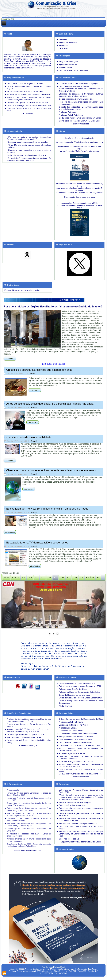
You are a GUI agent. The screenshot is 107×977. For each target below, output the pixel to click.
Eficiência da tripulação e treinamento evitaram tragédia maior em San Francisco (81, 95)
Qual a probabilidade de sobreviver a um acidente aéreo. (81, 770)
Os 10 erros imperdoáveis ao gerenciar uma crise (80, 118)
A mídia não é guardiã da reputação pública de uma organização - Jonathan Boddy (29, 720)
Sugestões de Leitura (68, 42)
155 (68, 577)
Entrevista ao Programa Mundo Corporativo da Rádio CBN (81, 791)
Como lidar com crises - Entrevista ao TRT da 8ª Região (81, 827)
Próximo (90, 577)
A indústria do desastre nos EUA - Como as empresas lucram (29, 835)
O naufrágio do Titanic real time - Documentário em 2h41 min (29, 830)
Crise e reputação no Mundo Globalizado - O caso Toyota (29, 87)
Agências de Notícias (68, 64)
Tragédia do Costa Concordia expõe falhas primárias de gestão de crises (29, 98)
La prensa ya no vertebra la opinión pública (25, 734)
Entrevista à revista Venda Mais (72, 805)
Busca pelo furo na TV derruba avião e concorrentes (37, 542)
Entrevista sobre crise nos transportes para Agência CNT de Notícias (81, 809)
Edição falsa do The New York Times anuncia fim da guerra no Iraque (47, 508)
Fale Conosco (47, 967)
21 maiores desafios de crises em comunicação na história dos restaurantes (81, 765)
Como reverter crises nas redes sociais (75, 742)
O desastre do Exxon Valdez (71, 731)
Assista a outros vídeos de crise (27, 850)
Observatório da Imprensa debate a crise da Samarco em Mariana (29, 819)
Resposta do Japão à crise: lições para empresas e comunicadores (81, 103)
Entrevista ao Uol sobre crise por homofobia (77, 823)
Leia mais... (10, 359)
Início (6, 577)
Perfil (63, 967)
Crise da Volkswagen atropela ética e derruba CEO (29, 105)
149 (30, 577)
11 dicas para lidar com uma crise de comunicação (28, 94)
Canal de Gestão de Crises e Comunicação (77, 683)
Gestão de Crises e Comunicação (79, 138)
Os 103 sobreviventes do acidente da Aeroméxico (80, 774)
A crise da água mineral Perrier (72, 753)
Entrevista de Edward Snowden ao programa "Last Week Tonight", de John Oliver (29, 809)
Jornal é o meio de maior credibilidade (28, 437)
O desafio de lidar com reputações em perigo (78, 83)
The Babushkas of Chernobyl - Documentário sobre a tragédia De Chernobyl (29, 814)
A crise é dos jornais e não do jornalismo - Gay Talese (29, 725)
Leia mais (29, 113)
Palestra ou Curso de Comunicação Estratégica (79, 692)
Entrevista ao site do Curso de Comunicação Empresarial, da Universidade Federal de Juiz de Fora (81, 833)
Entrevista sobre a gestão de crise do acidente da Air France (81, 814)
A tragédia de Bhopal (68, 728)
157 (81, 577)
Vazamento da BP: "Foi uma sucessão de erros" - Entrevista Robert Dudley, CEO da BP (29, 730)
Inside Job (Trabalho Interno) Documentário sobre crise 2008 (29, 799)
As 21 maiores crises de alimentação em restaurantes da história (81, 749)
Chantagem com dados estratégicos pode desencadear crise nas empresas (51, 470)
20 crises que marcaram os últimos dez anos (78, 734)
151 (43, 577)
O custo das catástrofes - (70, 107)
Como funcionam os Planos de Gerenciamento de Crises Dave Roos (81, 90)
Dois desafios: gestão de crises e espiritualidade (27, 102)
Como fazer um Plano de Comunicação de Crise (79, 121)
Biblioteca (63, 40)
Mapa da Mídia (65, 67)
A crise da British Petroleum (71, 115)
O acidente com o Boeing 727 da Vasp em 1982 (79, 745)
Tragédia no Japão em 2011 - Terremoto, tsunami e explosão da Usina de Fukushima (29, 845)
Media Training (65, 706)
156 (75, 577)
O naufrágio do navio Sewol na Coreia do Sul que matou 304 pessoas (29, 804)
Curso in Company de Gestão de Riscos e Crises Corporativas (81, 702)
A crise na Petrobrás (67, 112)
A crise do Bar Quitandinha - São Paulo (75, 761)
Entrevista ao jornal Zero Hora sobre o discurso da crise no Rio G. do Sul (81, 819)
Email (32, 373)
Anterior (15, 577)
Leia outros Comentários (53, 364)
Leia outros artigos (81, 124)
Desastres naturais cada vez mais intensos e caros (81, 108)
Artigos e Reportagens (68, 61)
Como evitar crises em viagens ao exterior (25, 83)
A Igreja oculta (13, 790)
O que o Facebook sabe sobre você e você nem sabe (29, 109)
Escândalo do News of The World (73, 725)
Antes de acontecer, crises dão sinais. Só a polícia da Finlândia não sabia (49, 403)
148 (23, 577)
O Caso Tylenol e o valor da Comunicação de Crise (81, 719)
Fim (98, 577)
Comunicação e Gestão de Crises (73, 70)
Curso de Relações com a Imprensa (74, 695)
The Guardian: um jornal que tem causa (24, 737)
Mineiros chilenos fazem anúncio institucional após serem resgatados (29, 840)
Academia (63, 45)
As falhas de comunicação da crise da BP (25, 91)
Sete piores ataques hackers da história (76, 736)
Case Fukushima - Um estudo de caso (75, 739)
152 (49, 577)
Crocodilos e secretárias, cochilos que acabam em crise (39, 369)
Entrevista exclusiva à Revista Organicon (76, 802)
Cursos (65, 48)
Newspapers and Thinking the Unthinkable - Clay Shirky (29, 741)
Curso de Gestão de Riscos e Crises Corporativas (80, 698)
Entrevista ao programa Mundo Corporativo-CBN (80, 686)
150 (36, 577)
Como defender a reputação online (74, 86)
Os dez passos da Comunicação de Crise (76, 99)
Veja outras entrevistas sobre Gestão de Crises (81, 842)
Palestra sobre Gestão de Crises (73, 689)
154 (62, 577)
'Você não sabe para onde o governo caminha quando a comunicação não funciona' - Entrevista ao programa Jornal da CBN (81, 797)
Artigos (57, 967)
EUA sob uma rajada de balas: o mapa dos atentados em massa (81, 757)
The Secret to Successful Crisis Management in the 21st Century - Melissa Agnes (29, 824)
